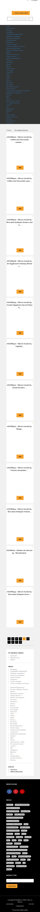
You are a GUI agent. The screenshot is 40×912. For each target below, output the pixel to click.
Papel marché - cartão (13, 101)
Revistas (9, 119)
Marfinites (9, 62)
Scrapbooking (10, 115)
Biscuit (8, 66)
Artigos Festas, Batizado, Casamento (18, 91)
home (8, 26)
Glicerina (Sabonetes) (13, 48)
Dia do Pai (9, 82)
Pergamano (9, 109)
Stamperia (9, 42)
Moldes (12, 660)
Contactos (9, 123)
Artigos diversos (11, 56)
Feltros (8, 99)
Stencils (8, 95)
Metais (8, 52)
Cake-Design (10, 68)
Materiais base (15, 658)
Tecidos (8, 105)
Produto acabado (11, 44)
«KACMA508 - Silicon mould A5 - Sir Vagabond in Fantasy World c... (19, 263)
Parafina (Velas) (11, 40)
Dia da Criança (10, 89)
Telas (8, 74)
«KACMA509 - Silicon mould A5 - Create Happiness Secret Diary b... (19, 305)
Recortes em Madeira (13, 38)
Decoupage (10, 70)
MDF (7, 97)
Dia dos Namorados (12, 87)
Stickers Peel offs (11, 117)
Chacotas (9, 60)
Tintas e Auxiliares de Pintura (15, 46)
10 (20, 642)
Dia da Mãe (9, 84)
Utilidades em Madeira (13, 36)
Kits (7, 107)
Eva (7, 113)
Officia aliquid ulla (16, 771)
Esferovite (9, 72)
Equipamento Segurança (14, 93)
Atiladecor (19, 900)
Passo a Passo (10, 121)
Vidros (8, 76)
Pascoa (8, 80)
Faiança (8, 64)
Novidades (9, 32)
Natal (8, 78)
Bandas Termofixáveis (13, 58)
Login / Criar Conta (20, 13)
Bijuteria (9, 111)
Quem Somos (10, 28)
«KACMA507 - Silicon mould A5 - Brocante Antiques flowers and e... (19, 222)
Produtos (9, 30)
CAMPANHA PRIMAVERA (14, 34)
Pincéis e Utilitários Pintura (14, 50)
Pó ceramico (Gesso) (12, 103)
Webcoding (24, 910)
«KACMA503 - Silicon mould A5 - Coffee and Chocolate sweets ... (19, 139)
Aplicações (13, 656)
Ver (20, 167)
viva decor (13, 769)
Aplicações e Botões (12, 54)
